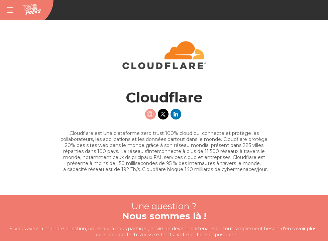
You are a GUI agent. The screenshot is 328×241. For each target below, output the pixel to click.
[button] (10, 10)
